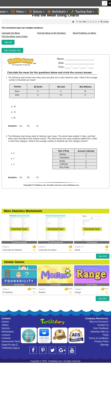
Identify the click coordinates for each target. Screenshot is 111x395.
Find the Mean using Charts (15, 36)
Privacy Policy (101, 341)
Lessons (6, 335)
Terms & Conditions (99, 338)
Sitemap (104, 344)
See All (102, 256)
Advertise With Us (100, 331)
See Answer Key (12, 50)
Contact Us (103, 325)
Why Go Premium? (99, 321)
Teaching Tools (82, 11)
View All (8, 42)
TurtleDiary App (10, 348)
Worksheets (58, 11)
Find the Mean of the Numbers (51, 33)
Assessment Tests (11, 341)
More (103, 11)
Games (5, 321)
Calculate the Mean (11, 33)
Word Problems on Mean (84, 33)
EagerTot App (9, 344)
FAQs (106, 335)
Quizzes (36, 11)
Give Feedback (101, 328)
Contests (6, 338)
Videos (18, 11)
